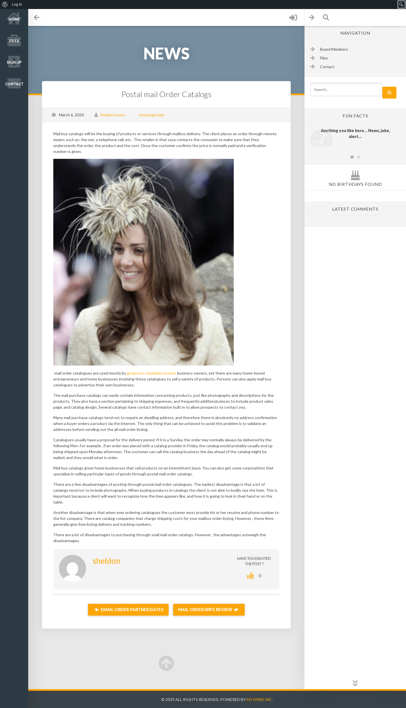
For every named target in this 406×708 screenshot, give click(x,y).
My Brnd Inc (259, 699)
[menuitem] (5, 4)
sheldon (106, 560)
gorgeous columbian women (151, 373)
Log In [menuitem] (17, 4)
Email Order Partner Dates (128, 609)
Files (14, 41)
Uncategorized (151, 114)
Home (14, 19)
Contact (14, 84)
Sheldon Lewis (112, 114)
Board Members (334, 49)
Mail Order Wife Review (209, 609)
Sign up (14, 62)
